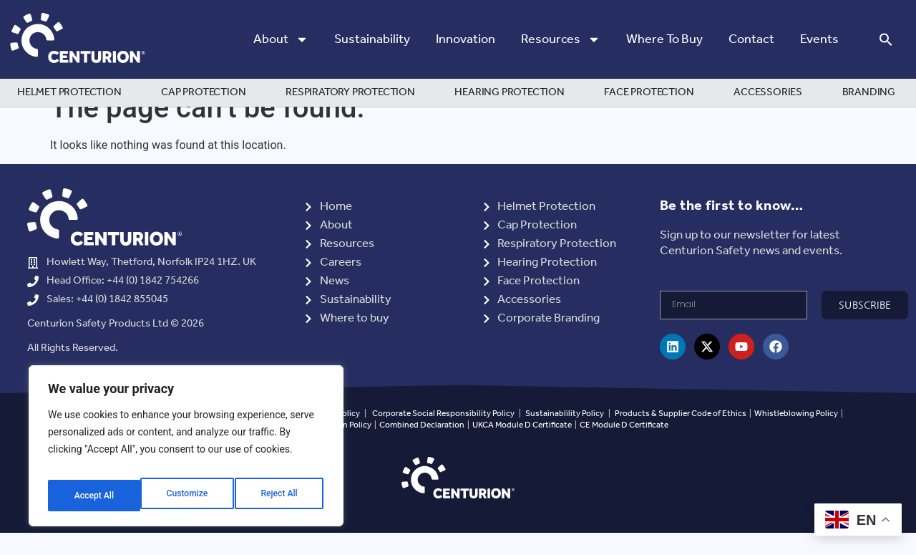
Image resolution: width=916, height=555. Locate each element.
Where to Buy (664, 39)
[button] (885, 39)
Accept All (280, 495)
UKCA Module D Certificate (522, 447)
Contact (751, 39)
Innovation (465, 39)
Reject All (187, 495)
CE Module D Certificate (624, 447)
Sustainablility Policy (564, 435)
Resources (560, 39)
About (280, 39)
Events (819, 39)
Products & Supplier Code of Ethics (680, 435)
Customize (93, 495)
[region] (186, 451)
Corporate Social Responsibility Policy (443, 435)
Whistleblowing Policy (796, 435)
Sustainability (372, 39)
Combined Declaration (421, 447)
